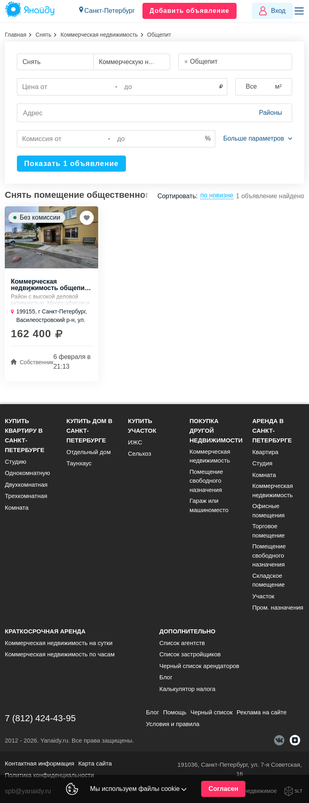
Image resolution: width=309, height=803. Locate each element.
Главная (15, 34)
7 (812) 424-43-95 (40, 718)
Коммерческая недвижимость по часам (60, 654)
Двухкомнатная (26, 484)
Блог (165, 677)
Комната (17, 507)
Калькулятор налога (187, 688)
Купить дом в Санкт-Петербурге (89, 430)
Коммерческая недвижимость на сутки (59, 642)
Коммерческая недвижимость (99, 34)
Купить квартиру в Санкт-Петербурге (24, 435)
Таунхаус (79, 463)
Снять (43, 34)
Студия (262, 463)
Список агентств (182, 642)
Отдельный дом (88, 451)
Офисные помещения (268, 510)
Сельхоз (139, 453)
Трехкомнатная (26, 495)
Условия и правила (173, 723)
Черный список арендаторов (199, 665)
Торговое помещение (268, 531)
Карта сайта (95, 763)
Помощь (174, 712)
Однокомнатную (27, 472)
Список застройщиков (190, 654)
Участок (263, 596)
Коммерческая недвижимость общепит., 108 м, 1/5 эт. (51, 284)
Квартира (265, 451)
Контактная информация (39, 763)
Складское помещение (268, 580)
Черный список (211, 712)
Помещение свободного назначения (206, 480)
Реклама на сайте (261, 712)
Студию (15, 461)
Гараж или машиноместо (209, 505)
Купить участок (142, 425)
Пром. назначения (277, 607)
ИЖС (135, 442)
